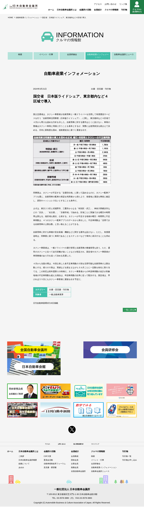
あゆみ (20, 468)
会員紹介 (98, 10)
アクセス (98, 4)
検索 (20, 54)
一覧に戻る (129, 310)
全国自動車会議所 (77, 472)
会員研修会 (72, 54)
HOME (10, 18)
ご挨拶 (20, 457)
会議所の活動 (85, 10)
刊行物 (124, 10)
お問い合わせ (110, 4)
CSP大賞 (45, 457)
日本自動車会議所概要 (27, 461)
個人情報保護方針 (80, 444)
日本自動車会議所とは (66, 10)
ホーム (51, 10)
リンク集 (123, 4)
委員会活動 (46, 461)
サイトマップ (101, 444)
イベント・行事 (46, 54)
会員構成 (73, 457)
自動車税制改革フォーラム (53, 464)
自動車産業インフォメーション (27, 18)
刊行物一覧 (126, 457)
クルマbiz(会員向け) (137, 7)
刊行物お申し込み (129, 461)
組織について (23, 464)
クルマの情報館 (111, 10)
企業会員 (73, 464)
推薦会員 (73, 468)
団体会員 (73, 461)
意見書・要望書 (48, 468)
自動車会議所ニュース (124, 54)
